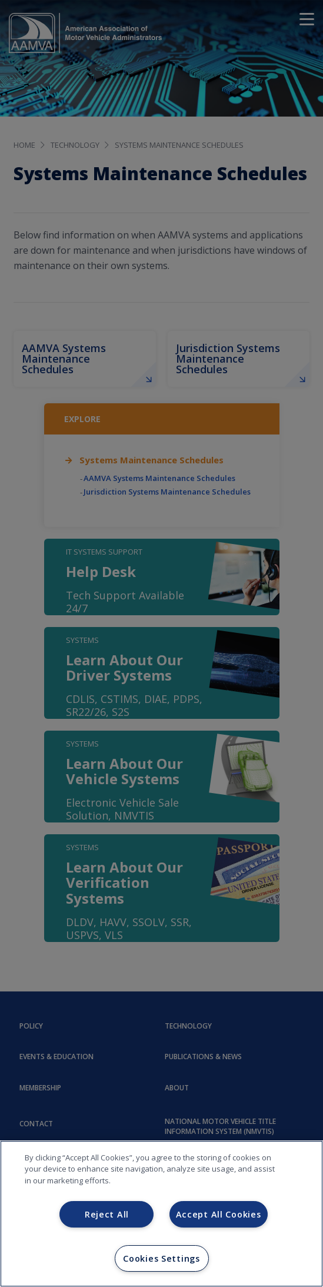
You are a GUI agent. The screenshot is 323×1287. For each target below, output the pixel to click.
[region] (161, 1213)
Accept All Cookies (218, 1214)
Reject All (107, 1214)
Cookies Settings (161, 1258)
